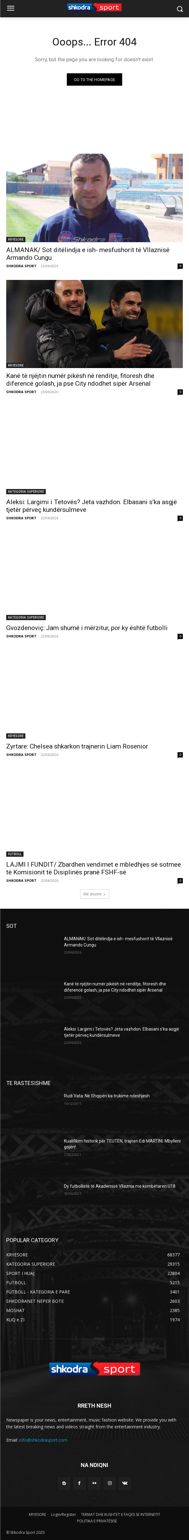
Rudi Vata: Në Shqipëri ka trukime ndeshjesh (107, 1095)
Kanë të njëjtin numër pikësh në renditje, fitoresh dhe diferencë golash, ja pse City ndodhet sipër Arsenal (80, 379)
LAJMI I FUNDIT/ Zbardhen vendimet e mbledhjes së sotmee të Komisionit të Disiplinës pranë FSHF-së (93, 868)
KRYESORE (16, 239)
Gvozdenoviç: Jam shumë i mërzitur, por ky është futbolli (87, 628)
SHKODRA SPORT (21, 266)
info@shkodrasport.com (43, 1440)
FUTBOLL (15, 854)
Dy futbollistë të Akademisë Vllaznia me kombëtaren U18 (119, 1186)
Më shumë (95, 894)
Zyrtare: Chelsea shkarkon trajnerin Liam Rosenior (77, 746)
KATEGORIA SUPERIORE (26, 491)
